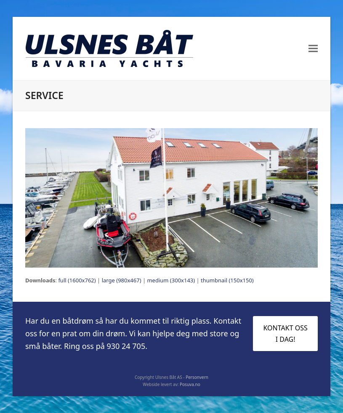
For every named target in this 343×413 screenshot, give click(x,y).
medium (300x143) (171, 280)
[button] (313, 48)
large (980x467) (121, 280)
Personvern (197, 377)
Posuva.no (190, 384)
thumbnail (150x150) (227, 280)
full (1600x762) (77, 280)
